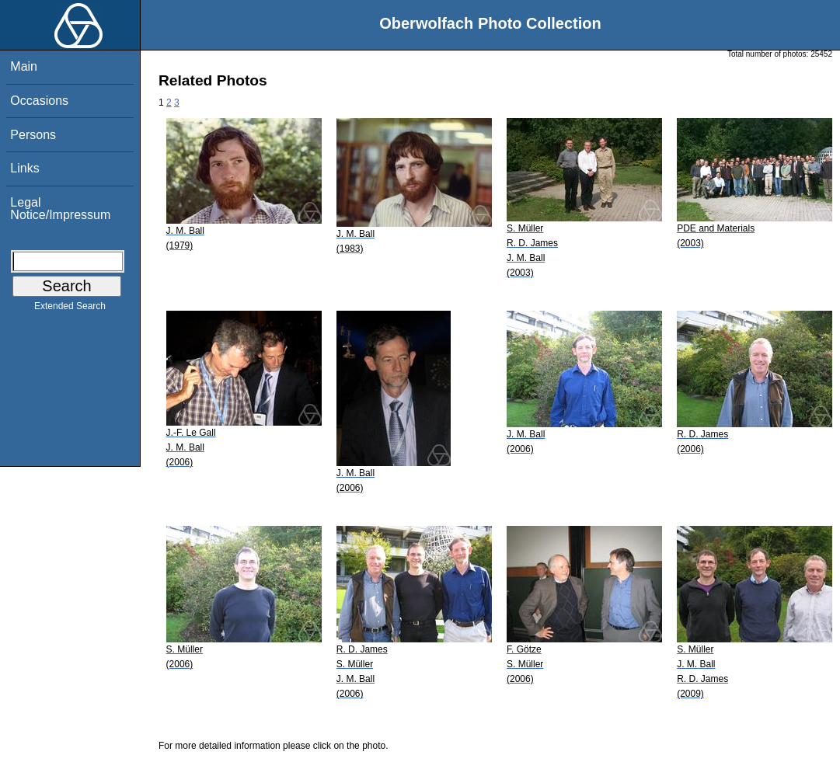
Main (23, 66)
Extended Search (70, 309)
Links (24, 168)
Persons (33, 134)
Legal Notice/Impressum (60, 208)
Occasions (39, 100)
